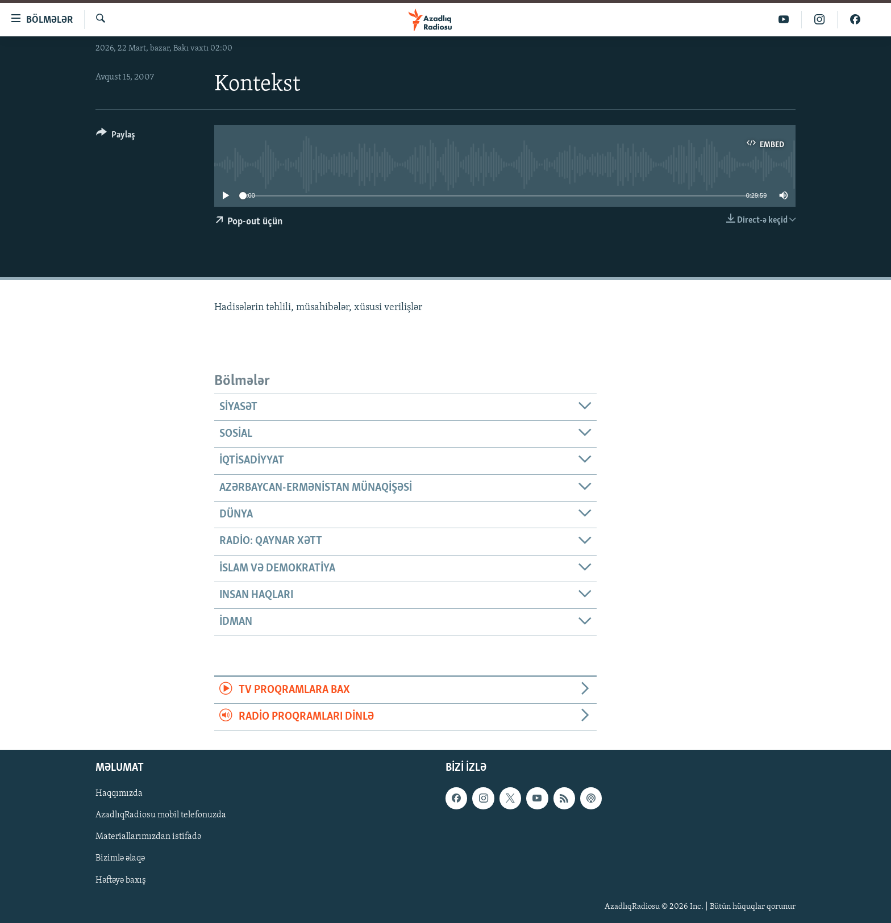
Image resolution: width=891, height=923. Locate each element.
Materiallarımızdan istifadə (148, 837)
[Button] (115, 136)
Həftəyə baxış (120, 880)
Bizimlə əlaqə (120, 858)
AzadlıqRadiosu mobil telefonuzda (160, 815)
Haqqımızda (119, 794)
